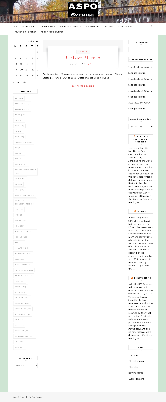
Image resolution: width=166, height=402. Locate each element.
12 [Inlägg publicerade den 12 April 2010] (16, 64)
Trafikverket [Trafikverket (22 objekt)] (25, 336)
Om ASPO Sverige (69, 26)
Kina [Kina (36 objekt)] (19, 226)
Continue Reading (83, 86)
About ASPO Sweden (52, 32)
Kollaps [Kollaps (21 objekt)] (21, 248)
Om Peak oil (92, 26)
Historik (108, 26)
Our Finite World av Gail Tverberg (141, 139)
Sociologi (83, 52)
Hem (15, 26)
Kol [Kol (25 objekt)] (19, 242)
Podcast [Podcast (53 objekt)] (22, 303)
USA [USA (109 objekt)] (20, 342)
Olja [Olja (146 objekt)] (20, 292)
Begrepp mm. (125, 26)
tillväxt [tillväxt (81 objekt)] (22, 331)
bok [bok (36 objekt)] (19, 126)
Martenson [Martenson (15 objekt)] (23, 264)
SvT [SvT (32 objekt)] (19, 325)
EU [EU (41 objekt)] (18, 184)
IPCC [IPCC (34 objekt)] (19, 215)
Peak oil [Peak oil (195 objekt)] (22, 298)
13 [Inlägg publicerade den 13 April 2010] (21, 64)
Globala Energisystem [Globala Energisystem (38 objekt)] (25, 202)
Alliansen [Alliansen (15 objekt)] (22, 109)
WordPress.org (136, 379)
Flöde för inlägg (137, 361)
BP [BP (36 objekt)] (18, 131)
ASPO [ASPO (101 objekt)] (20, 115)
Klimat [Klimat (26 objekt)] (21, 237)
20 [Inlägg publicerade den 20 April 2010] (21, 70)
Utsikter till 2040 (83, 58)
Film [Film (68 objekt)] (19, 190)
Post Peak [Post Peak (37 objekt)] (23, 309)
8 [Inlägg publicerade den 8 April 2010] (32, 58)
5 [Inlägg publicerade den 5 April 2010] (15, 58)
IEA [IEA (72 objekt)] (19, 209)
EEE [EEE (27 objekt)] (19, 153)
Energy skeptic (142, 278)
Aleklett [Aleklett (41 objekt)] (22, 104)
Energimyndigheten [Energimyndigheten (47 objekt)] (25, 171)
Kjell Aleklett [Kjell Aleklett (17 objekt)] (25, 231)
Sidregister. (48, 26)
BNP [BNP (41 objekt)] (19, 120)
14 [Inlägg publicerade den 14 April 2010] (27, 64)
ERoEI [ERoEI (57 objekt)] (20, 179)
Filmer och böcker (25, 32)
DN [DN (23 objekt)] (18, 148)
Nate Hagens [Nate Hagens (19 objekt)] (24, 270)
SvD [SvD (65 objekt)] (19, 320)
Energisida (28, 26)
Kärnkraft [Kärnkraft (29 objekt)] (23, 253)
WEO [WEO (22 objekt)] (20, 347)
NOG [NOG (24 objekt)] (19, 281)
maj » (23, 82)
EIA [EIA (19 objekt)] (18, 159)
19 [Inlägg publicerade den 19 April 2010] (16, 70)
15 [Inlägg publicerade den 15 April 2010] (33, 64)
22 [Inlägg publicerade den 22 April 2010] (33, 70)
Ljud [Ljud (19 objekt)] (19, 259)
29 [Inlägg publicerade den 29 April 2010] (33, 75)
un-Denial (142, 211)
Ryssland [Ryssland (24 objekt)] (22, 314)
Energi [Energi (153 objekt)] (21, 164)
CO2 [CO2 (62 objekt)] (19, 137)
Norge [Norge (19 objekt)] (20, 287)
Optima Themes (35, 397)
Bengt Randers (90, 63)
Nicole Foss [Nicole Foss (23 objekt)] (24, 276)
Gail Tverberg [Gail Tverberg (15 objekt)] (25, 195)
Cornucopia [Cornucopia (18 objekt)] (23, 142)
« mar (16, 82)
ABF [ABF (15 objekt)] (19, 98)
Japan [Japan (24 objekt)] (20, 220)
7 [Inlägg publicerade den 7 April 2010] (26, 58)
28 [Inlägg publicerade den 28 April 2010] (27, 75)
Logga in (133, 355)
